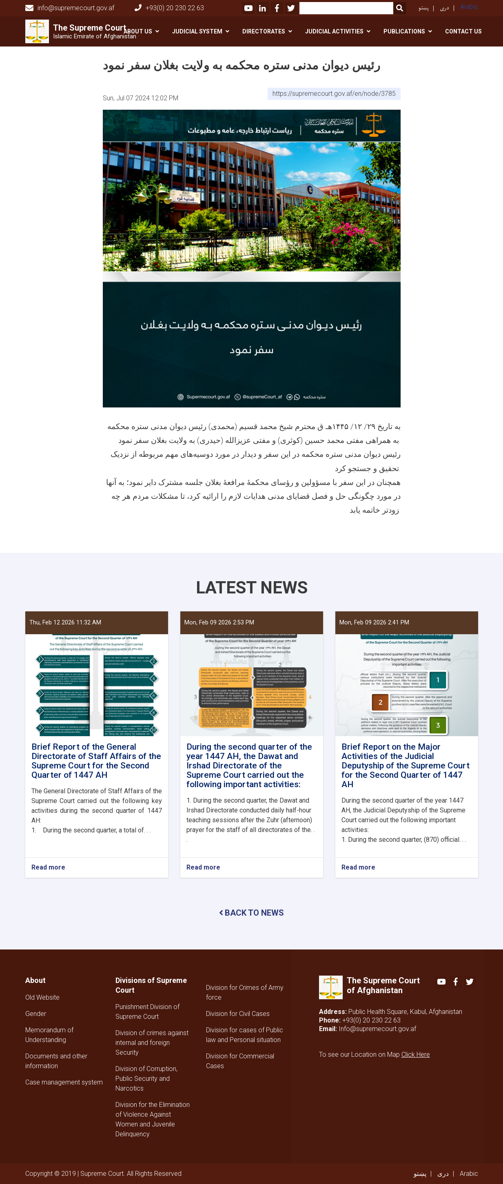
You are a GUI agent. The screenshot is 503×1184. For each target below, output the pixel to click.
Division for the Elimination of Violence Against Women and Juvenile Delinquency (152, 1119)
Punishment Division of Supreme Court (147, 1011)
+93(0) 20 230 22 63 (169, 8)
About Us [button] (138, 31)
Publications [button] (404, 31)
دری (444, 8)
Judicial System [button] (197, 31)
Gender (35, 1014)
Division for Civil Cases (238, 1014)
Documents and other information (56, 1061)
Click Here (415, 1054)
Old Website (42, 997)
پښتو (424, 8)
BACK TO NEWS (251, 913)
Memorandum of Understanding (49, 1035)
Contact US (463, 31)
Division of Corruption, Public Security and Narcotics (146, 1078)
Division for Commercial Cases (240, 1061)
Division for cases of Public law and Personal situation (244, 1035)
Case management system (64, 1082)
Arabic (469, 7)
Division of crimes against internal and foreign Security (151, 1042)
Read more (48, 867)
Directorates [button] (263, 31)
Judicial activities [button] (334, 31)
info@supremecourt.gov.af (69, 8)
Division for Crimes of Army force (245, 992)
